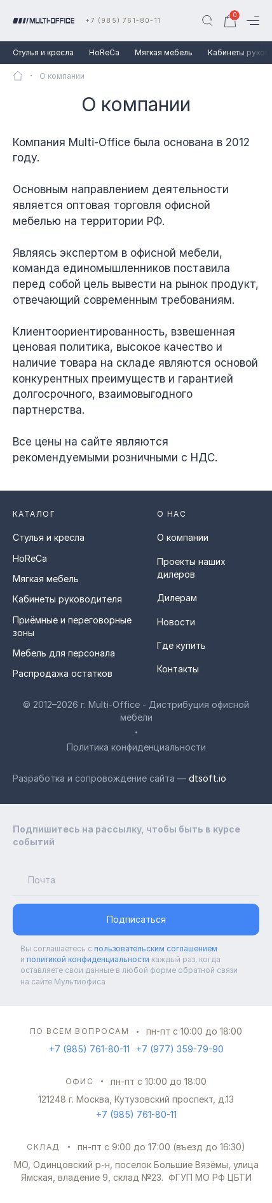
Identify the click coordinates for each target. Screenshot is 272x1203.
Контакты (178, 668)
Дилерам (177, 597)
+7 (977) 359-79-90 (180, 1048)
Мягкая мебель (164, 52)
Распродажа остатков (62, 673)
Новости (176, 621)
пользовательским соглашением (155, 948)
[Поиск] (207, 21)
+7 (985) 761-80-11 (123, 20)
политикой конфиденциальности (88, 959)
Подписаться (136, 919)
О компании (182, 537)
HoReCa (104, 52)
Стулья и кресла (43, 52)
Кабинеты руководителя (67, 599)
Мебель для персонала (64, 653)
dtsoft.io (207, 778)
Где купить (181, 645)
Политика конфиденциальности (136, 747)
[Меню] (252, 21)
